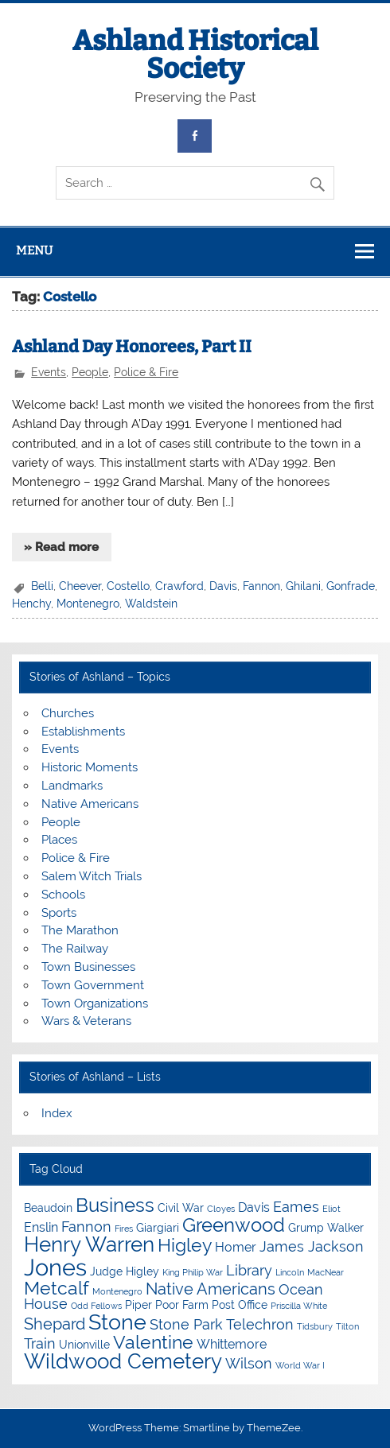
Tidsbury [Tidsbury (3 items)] (315, 1326)
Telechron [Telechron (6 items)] (260, 1324)
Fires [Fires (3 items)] (124, 1228)
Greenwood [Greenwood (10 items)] (233, 1224)
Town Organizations (94, 1003)
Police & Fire (146, 372)
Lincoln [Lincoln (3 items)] (289, 1272)
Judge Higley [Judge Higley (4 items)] (124, 1271)
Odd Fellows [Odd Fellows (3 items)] (96, 1305)
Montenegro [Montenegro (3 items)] (117, 1291)
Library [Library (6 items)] (249, 1270)
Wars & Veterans (86, 1021)
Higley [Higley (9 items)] (185, 1245)
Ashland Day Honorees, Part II (132, 346)
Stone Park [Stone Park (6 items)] (186, 1324)
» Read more (61, 547)
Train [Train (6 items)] (40, 1343)
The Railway (74, 948)
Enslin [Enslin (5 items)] (41, 1227)
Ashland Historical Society (195, 54)
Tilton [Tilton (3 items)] (347, 1326)
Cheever (80, 586)
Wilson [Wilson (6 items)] (248, 1363)
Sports (58, 913)
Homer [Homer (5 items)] (235, 1247)
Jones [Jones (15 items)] (55, 1267)
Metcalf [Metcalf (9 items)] (56, 1288)
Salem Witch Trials (91, 876)
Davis (223, 586)
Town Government (92, 985)
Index (56, 1113)
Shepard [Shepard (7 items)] (54, 1323)
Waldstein (151, 603)
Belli (42, 586)
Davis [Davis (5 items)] (254, 1207)
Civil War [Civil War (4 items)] (181, 1207)
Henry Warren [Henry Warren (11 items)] (89, 1244)
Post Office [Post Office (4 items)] (239, 1305)
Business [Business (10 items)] (115, 1205)
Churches (67, 713)
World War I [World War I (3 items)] (300, 1365)
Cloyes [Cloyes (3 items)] (221, 1208)
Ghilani (303, 586)
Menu (34, 250)
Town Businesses (88, 967)
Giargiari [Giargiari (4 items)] (157, 1227)
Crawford (179, 586)
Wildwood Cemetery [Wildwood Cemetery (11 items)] (123, 1361)
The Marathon (80, 930)
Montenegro (88, 603)
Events (48, 372)
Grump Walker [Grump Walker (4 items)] (326, 1227)
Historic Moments (89, 767)
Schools (63, 894)
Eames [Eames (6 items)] (296, 1206)
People (90, 372)
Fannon (261, 586)
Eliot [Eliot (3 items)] (331, 1208)
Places (59, 840)
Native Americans (89, 804)
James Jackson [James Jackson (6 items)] (311, 1246)
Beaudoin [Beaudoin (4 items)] (48, 1207)
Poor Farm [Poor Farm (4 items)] (182, 1305)
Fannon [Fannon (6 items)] (86, 1226)
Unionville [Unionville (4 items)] (84, 1344)
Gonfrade (350, 586)
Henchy (31, 603)
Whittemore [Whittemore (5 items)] (232, 1344)
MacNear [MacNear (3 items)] (325, 1272)
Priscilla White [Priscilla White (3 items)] (299, 1305)
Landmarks (72, 785)
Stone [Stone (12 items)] (117, 1322)
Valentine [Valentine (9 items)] (153, 1342)
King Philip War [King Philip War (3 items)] (192, 1272)
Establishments (83, 731)
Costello (128, 586)
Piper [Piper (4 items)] (138, 1305)
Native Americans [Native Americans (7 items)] (210, 1289)
